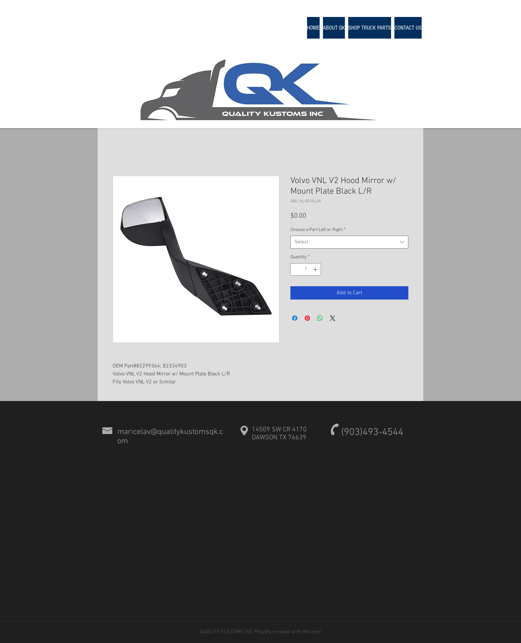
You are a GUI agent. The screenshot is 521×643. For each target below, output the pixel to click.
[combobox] (349, 242)
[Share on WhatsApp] (320, 318)
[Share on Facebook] (295, 318)
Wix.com (311, 632)
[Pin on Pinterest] (307, 318)
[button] (369, 28)
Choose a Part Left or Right (318, 230)
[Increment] (316, 269)
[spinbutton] (306, 269)
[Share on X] (333, 318)
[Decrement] (295, 269)
